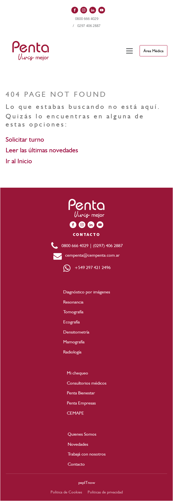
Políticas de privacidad (105, 492)
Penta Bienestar (81, 393)
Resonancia (73, 302)
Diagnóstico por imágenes (86, 292)
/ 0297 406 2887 (87, 25)
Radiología (72, 352)
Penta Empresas (81, 403)
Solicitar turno (25, 139)
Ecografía (71, 322)
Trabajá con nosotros (87, 454)
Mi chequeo (77, 373)
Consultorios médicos (86, 383)
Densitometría (76, 332)
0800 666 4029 (86, 18)
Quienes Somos (82, 434)
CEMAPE (75, 413)
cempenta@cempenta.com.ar (91, 255)
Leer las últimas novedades (42, 150)
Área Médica (153, 51)
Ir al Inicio (19, 161)
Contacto (76, 464)
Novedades (78, 444)
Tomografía (73, 311)
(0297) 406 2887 (108, 245)
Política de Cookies (66, 492)
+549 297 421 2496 (91, 267)
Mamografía (74, 341)
